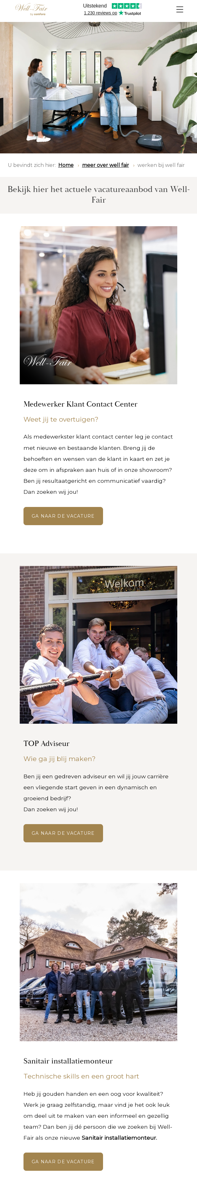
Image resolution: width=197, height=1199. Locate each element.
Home (66, 165)
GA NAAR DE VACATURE (63, 516)
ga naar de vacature (63, 833)
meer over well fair (105, 165)
